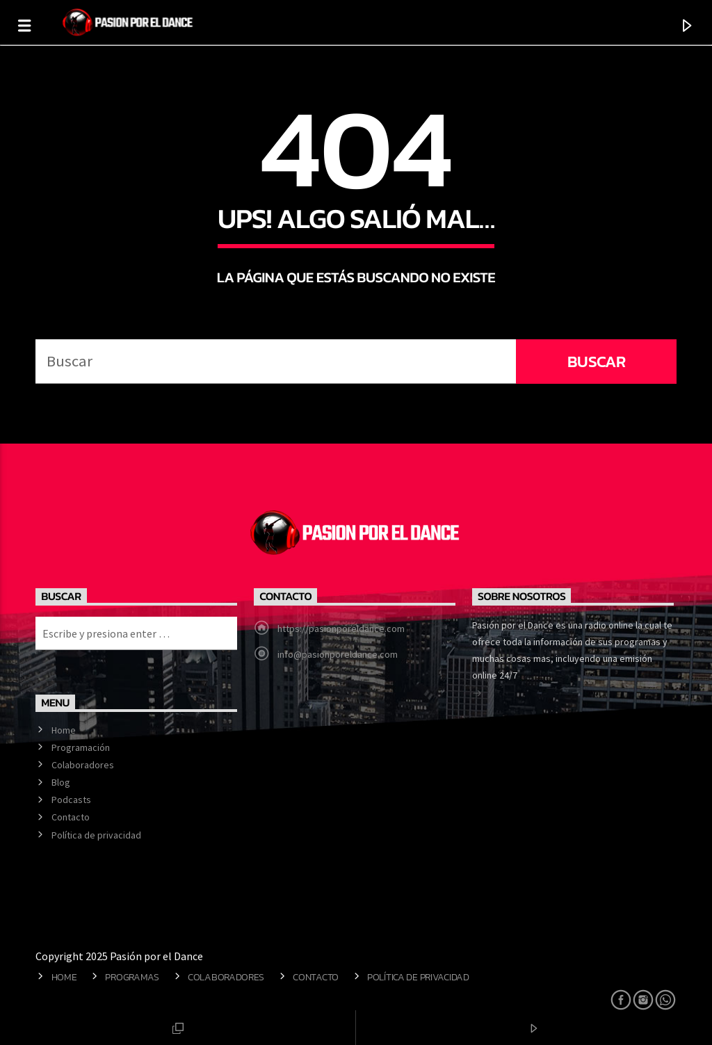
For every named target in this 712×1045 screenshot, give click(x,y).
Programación (80, 747)
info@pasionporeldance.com (337, 654)
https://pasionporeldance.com (341, 628)
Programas (132, 977)
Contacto (70, 817)
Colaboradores (82, 765)
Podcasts (71, 799)
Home (63, 730)
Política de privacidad (96, 835)
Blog (60, 782)
